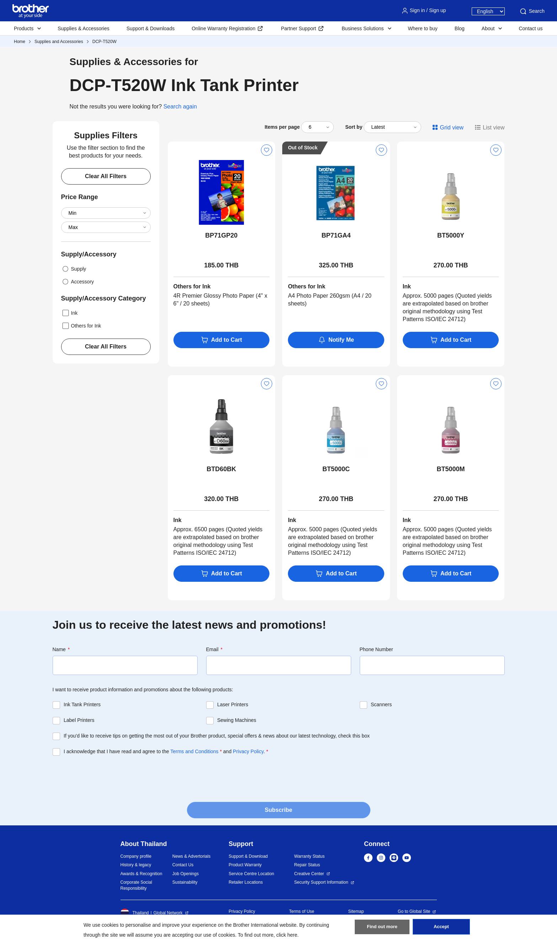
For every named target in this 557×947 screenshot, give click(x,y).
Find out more (382, 929)
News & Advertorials (191, 856)
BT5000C (336, 469)
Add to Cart (221, 340)
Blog (460, 28)
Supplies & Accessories (83, 28)
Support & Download (248, 856)
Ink (69, 313)
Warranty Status (309, 856)
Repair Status (307, 864)
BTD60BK (221, 469)
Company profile (135, 856)
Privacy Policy (248, 751)
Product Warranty (245, 864)
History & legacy (135, 864)
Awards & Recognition (141, 873)
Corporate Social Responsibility (136, 885)
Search (532, 11)
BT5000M (451, 469)
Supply (73, 269)
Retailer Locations (246, 882)
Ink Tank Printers (82, 704)
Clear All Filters (106, 176)
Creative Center (309, 873)
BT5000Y (450, 235)
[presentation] (107, 777)
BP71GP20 (221, 235)
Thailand (134, 913)
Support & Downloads (151, 28)
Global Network (168, 912)
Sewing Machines (236, 720)
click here (286, 935)
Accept (441, 929)
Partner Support (298, 28)
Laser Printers (232, 704)
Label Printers (79, 720)
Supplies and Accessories (58, 41)
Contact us (530, 28)
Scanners (381, 704)
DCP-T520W (104, 41)
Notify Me (336, 340)
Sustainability (185, 882)
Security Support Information (321, 882)
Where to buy (423, 28)
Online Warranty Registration (223, 28)
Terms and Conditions (194, 751)
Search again (180, 106)
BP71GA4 (335, 235)
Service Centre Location (251, 873)
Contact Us (182, 864)
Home (19, 41)
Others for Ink (81, 325)
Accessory (77, 281)
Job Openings (185, 873)
